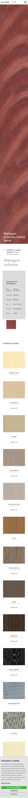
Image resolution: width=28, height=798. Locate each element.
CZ (13, 2)
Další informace (5, 783)
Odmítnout (14, 791)
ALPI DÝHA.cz (10, 250)
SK (15, 2)
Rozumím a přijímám (14, 787)
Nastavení (14, 794)
